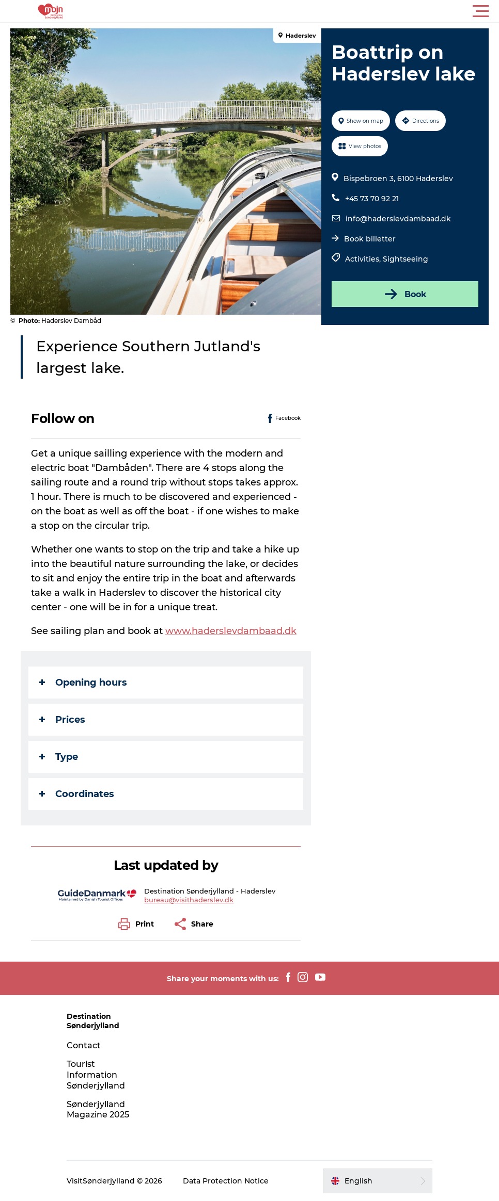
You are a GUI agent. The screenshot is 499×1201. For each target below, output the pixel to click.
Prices (62, 719)
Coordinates (76, 794)
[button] (296, 11)
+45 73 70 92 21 (372, 198)
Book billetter (370, 239)
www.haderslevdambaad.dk (231, 631)
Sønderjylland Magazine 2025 (98, 1109)
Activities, (364, 259)
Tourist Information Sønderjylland (96, 1075)
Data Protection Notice (226, 1181)
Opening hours (83, 682)
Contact (84, 1045)
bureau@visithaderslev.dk (188, 900)
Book (405, 294)
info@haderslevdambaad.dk (398, 218)
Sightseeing (405, 259)
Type (58, 756)
